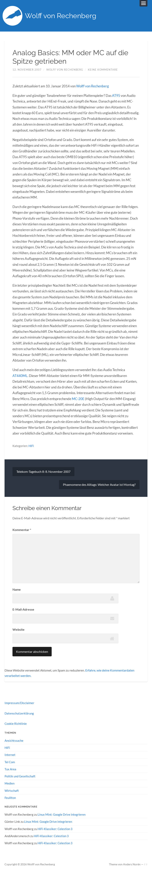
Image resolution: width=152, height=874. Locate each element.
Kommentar (21, 530)
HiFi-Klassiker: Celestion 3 (55, 829)
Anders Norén (132, 864)
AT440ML (20, 376)
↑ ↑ (145, 864)
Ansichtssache (14, 740)
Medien (9, 783)
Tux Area (10, 769)
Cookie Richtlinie (16, 723)
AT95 (116, 95)
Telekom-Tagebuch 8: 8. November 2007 (43, 471)
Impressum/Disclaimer (19, 703)
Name (16, 589)
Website (18, 629)
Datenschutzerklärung (19, 713)
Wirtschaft (12, 790)
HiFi (31, 446)
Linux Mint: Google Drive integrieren (62, 814)
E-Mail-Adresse (23, 609)
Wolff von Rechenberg (60, 16)
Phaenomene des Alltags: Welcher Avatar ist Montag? (99, 484)
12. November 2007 (27, 69)
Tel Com (10, 762)
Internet (10, 754)
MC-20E (78, 399)
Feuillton (10, 797)
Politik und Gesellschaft (20, 776)
